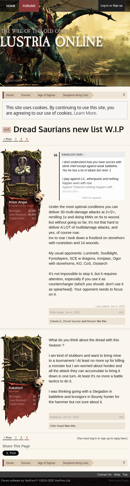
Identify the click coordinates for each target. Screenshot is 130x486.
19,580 (32, 211)
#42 (121, 417)
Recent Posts (13, 80)
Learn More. (85, 113)
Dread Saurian (72, 321)
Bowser (91, 321)
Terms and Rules (118, 480)
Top (125, 474)
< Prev (8, 139)
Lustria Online (53, 38)
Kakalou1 (56, 321)
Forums (29, 6)
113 (34, 218)
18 (34, 404)
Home (10, 6)
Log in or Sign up (111, 5)
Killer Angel (18, 202)
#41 (121, 312)
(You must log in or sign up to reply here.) (102, 438)
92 (34, 396)
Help (117, 474)
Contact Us (104, 474)
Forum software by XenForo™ (36, 480)
